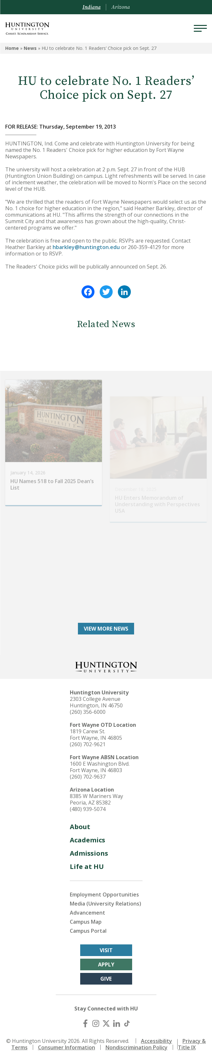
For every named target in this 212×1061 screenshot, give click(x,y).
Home (12, 48)
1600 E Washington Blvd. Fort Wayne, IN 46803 (100, 767)
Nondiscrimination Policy (137, 1047)
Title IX (187, 1047)
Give (106, 978)
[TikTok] (127, 1023)
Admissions (89, 853)
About (80, 826)
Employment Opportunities (104, 894)
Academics (87, 840)
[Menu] (200, 28)
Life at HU (87, 866)
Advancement (87, 912)
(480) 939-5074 (88, 809)
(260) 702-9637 (88, 776)
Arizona (120, 7)
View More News (106, 628)
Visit (106, 950)
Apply (106, 964)
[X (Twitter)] (106, 1023)
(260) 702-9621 (88, 744)
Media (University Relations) (105, 903)
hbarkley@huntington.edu (86, 247)
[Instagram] (96, 1023)
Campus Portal (88, 930)
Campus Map (86, 921)
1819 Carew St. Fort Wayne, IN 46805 (96, 734)
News (30, 48)
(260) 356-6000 (88, 711)
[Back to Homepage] (106, 666)
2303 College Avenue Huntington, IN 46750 (96, 702)
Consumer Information (66, 1047)
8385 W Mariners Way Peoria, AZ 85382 (96, 799)
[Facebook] (85, 1023)
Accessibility (156, 1040)
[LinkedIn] (116, 1023)
